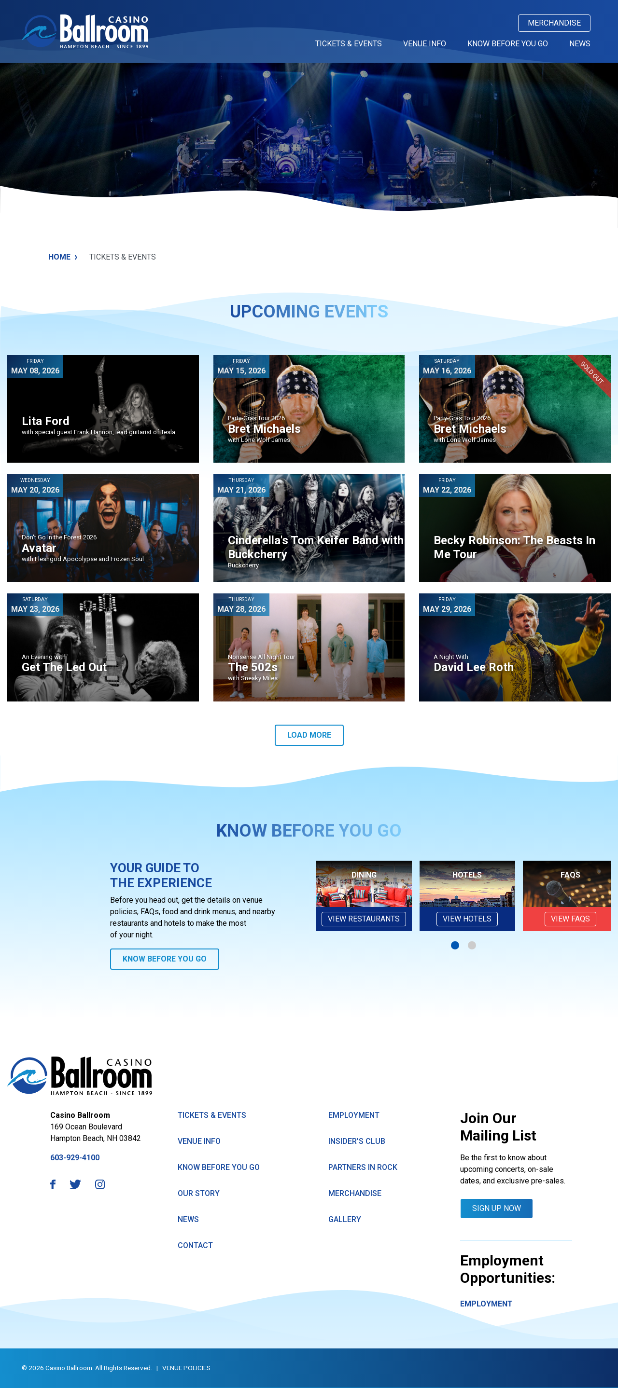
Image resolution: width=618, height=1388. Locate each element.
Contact (195, 1245)
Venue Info (424, 43)
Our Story (199, 1193)
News (579, 43)
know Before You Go (219, 1167)
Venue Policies (186, 1368)
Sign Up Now (496, 1208)
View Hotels (467, 918)
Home (63, 257)
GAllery (344, 1219)
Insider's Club (356, 1141)
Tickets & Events (348, 43)
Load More (309, 735)
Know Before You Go (507, 43)
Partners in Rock (362, 1167)
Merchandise (554, 22)
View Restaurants (364, 918)
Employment (353, 1115)
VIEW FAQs (570, 918)
